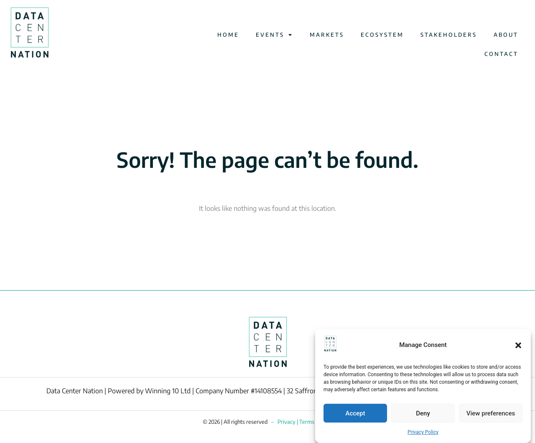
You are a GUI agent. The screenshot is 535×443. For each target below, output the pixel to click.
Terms (306, 421)
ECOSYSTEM (382, 34)
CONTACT (501, 54)
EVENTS (274, 35)
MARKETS (327, 34)
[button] (518, 345)
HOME (228, 34)
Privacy (287, 421)
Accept (355, 413)
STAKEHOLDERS (448, 34)
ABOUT (506, 34)
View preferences (490, 413)
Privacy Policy (423, 432)
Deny (423, 413)
